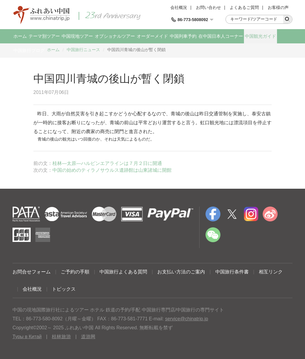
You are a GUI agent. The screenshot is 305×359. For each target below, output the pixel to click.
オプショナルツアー (115, 36)
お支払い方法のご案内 (181, 271)
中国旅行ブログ (29, 50)
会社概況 (178, 7)
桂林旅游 (61, 336)
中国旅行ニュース (83, 49)
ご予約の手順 (75, 271)
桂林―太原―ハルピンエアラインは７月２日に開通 (107, 163)
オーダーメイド (152, 36)
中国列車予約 (183, 36)
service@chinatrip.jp (186, 318)
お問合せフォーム (32, 271)
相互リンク (271, 271)
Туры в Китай (27, 336)
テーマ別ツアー (44, 36)
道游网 (88, 336)
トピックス (64, 289)
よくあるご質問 (244, 7)
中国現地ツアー (77, 36)
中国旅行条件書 (232, 271)
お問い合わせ (208, 7)
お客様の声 (278, 7)
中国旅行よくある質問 (123, 271)
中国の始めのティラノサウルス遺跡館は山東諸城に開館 (112, 170)
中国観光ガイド (260, 36)
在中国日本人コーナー (220, 36)
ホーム (20, 36)
